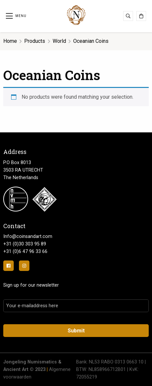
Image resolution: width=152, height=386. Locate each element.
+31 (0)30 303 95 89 (24, 244)
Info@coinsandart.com (27, 236)
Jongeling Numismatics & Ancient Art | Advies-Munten (76, 15)
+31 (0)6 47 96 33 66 (25, 251)
